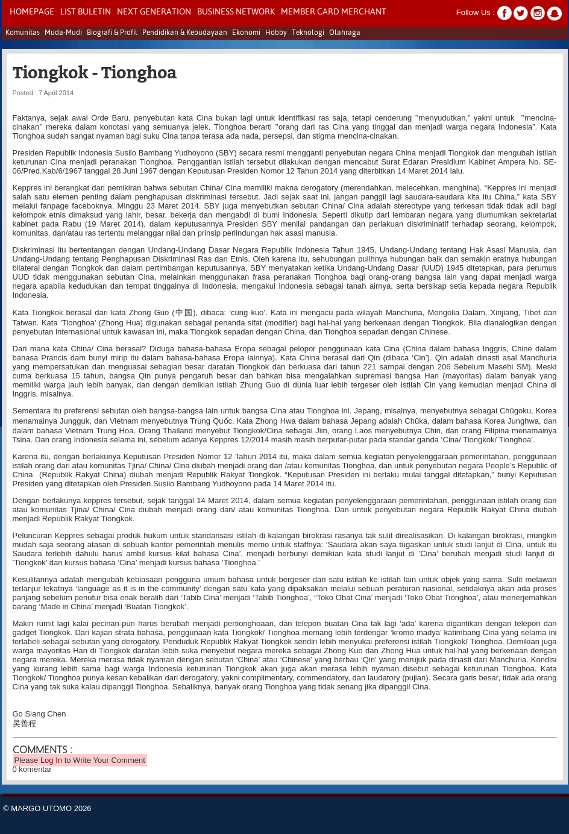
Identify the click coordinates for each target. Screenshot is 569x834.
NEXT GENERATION (154, 12)
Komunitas (22, 33)
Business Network (236, 12)
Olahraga (344, 33)
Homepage (32, 12)
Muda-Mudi (63, 33)
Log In (51, 760)
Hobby (276, 33)
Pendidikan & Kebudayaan (184, 33)
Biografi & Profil (112, 33)
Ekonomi (246, 33)
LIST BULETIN (85, 12)
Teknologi (308, 33)
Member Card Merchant (333, 12)
